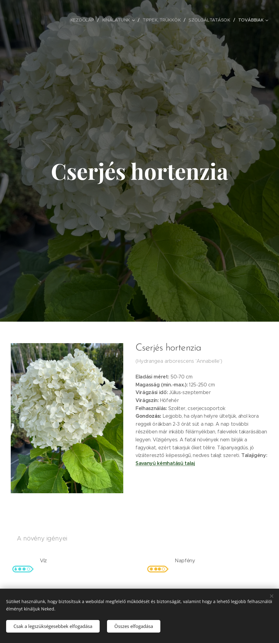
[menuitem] (40, 20)
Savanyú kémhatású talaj (165, 463)
